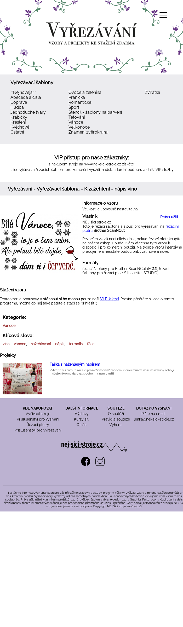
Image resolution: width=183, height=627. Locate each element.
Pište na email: (153, 414)
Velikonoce (79, 127)
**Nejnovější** (23, 92)
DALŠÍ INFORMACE (81, 408)
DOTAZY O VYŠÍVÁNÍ (153, 408)
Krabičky (18, 117)
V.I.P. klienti (109, 299)
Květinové (19, 127)
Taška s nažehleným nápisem (75, 364)
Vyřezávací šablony (31, 82)
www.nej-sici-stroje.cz (102, 164)
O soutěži (116, 414)
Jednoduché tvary (28, 112)
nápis (59, 344)
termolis (76, 344)
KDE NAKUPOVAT (38, 408)
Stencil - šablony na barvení (95, 112)
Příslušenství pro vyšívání (38, 419)
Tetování (76, 117)
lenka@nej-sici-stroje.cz (154, 419)
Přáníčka (76, 97)
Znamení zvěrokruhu (88, 132)
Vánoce (75, 122)
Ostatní (17, 132)
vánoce (20, 344)
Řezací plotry (38, 425)
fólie (90, 344)
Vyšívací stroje (38, 414)
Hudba (17, 107)
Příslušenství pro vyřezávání (37, 430)
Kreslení (18, 122)
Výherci (115, 425)
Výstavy (82, 414)
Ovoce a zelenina (84, 92)
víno (6, 344)
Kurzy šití (81, 419)
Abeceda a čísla (25, 97)
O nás (82, 425)
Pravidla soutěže (116, 419)
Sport (73, 107)
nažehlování (41, 344)
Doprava (18, 102)
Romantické (79, 102)
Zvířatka (152, 92)
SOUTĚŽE (115, 408)
